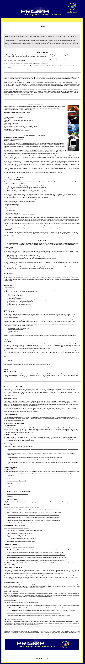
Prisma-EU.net (13, 5)
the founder (11, 84)
